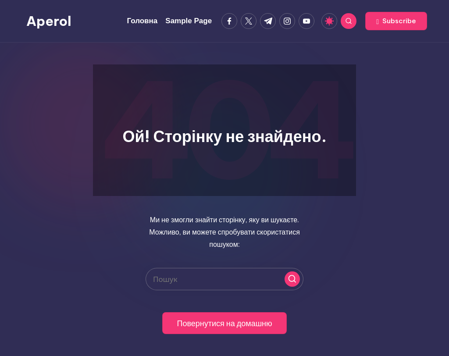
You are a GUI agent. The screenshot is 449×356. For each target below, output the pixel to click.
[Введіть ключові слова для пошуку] (224, 279)
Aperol (48, 21)
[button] (396, 21)
